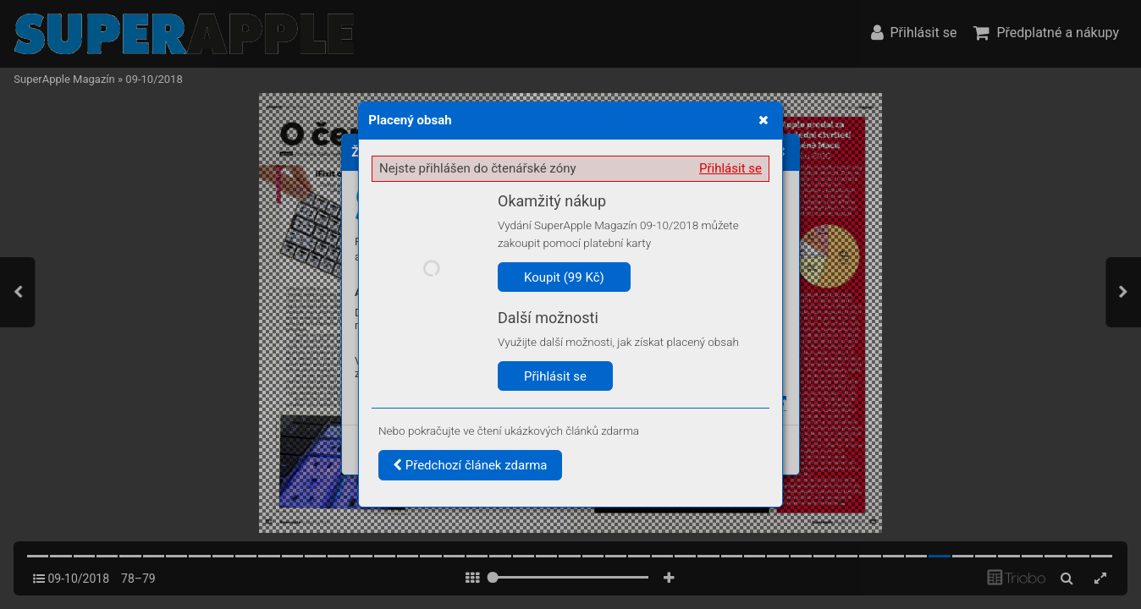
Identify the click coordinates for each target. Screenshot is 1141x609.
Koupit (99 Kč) (564, 277)
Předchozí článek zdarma (470, 465)
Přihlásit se (730, 168)
